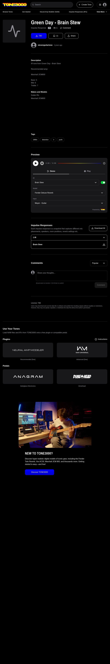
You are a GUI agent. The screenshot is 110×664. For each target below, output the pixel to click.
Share (72, 36)
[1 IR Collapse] (69, 237)
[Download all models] (98, 228)
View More (102, 12)
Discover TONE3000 (39, 472)
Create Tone (84, 5)
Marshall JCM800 (38, 98)
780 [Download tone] (39, 36)
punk (60, 140)
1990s (35, 140)
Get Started (26, 12)
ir (53, 140)
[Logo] (15, 5)
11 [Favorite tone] (55, 36)
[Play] (35, 163)
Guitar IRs (35, 95)
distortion (45, 140)
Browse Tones (8, 12)
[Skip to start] (42, 163)
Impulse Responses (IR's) (78, 12)
